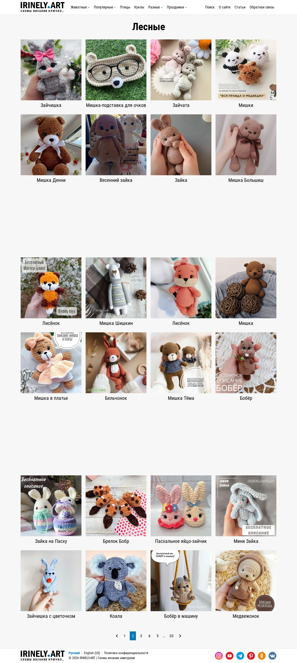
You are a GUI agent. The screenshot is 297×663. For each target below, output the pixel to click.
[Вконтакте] (272, 656)
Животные (80, 7)
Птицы (125, 7)
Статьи (240, 7)
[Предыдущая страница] (116, 635)
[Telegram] (240, 656)
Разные (155, 7)
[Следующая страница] (180, 635)
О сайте (224, 7)
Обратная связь (262, 7)
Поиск (210, 7)
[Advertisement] (148, 220)
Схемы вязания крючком (43, 7)
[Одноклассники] (262, 656)
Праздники (177, 7)
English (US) (92, 653)
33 (171, 636)
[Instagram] (219, 656)
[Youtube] (229, 656)
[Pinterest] (251, 656)
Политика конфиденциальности (126, 653)
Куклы (139, 7)
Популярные (105, 7)
